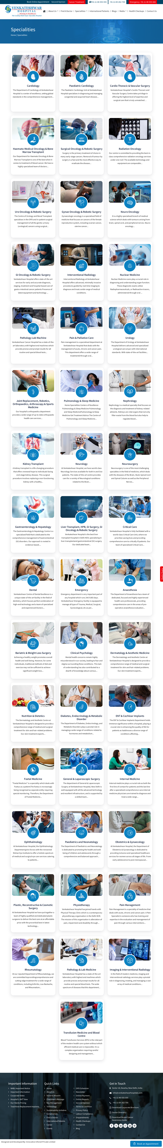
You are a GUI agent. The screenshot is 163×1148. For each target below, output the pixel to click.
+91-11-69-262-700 (117, 2)
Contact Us (152, 11)
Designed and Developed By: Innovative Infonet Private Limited (28, 1145)
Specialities (81, 11)
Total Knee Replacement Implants (25, 1110)
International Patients (99, 11)
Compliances (52, 1117)
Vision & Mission (53, 1099)
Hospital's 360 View (19, 1103)
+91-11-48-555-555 (98, 2)
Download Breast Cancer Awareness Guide (122, 1122)
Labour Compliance (84, 1117)
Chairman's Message (55, 1103)
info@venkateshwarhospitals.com (127, 1097)
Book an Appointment (146, 1143)
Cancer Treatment (76, 2)
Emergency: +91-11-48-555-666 (143, 2)
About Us (53, 11)
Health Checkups (136, 11)
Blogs (114, 11)
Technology (52, 1110)
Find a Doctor (66, 11)
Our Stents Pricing (18, 1106)
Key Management (54, 1106)
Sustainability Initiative (56, 1114)
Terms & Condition (84, 1110)
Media (122, 11)
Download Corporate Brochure (125, 1111)
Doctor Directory (119, 1116)
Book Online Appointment (38, 2)
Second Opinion (58, 2)
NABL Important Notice (20, 1092)
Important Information (20, 1096)
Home (14, 34)
